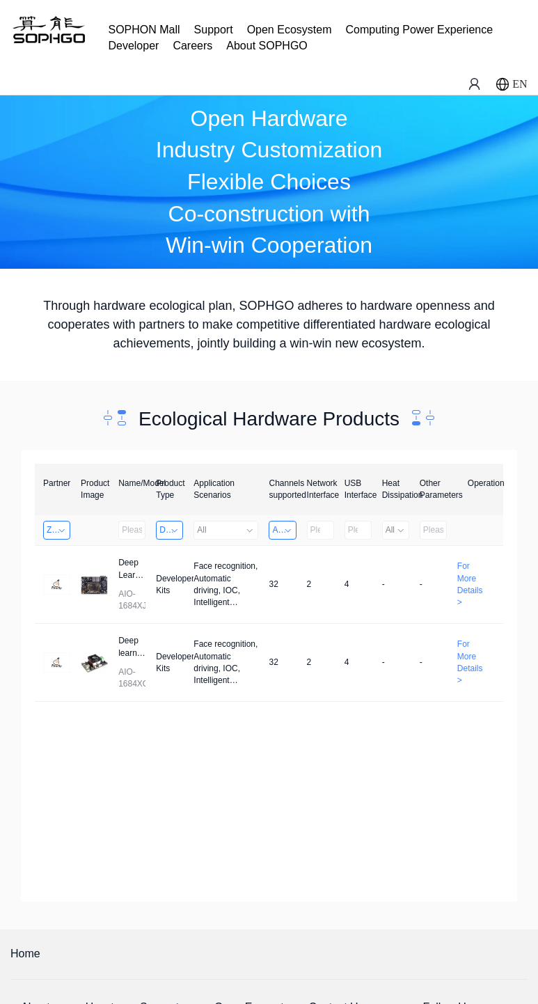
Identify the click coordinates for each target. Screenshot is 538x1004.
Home (25, 953)
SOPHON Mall (144, 30)
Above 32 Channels (284, 530)
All (226, 530)
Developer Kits (171, 530)
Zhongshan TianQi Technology (58, 530)
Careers (192, 46)
